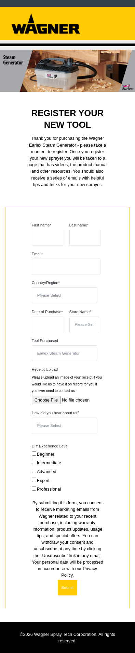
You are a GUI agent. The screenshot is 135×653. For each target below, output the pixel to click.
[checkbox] (66, 473)
